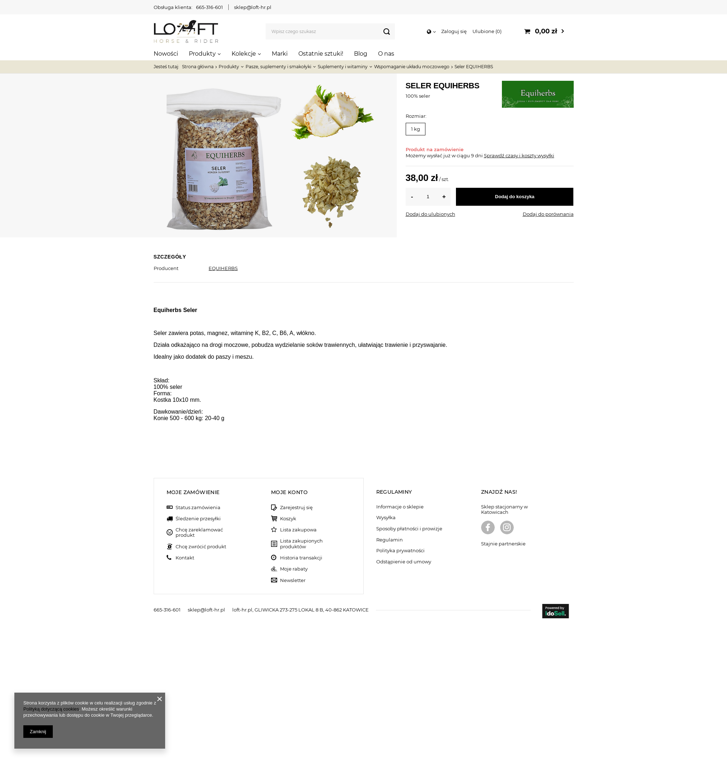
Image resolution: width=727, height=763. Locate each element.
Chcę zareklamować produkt (199, 670)
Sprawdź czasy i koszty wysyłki (519, 155)
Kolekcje (244, 53)
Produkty (202, 53)
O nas (386, 53)
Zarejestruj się (296, 645)
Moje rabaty (294, 706)
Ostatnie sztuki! (320, 53)
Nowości (166, 53)
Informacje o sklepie (400, 644)
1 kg (415, 129)
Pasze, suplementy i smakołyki (278, 66)
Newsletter (293, 718)
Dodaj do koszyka (515, 196)
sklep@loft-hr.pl (252, 7)
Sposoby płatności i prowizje (409, 666)
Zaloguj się (454, 31)
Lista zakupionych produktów (301, 681)
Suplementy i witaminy (343, 66)
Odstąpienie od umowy (403, 699)
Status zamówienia (198, 645)
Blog (360, 53)
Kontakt (185, 695)
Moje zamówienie (193, 630)
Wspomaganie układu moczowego (411, 66)
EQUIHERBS (223, 268)
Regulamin (389, 677)
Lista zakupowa (298, 667)
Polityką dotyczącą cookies (51, 709)
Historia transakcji (301, 695)
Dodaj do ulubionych (430, 214)
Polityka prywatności (400, 688)
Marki (280, 53)
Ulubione (487, 31)
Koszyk (288, 656)
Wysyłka (386, 655)
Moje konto (289, 630)
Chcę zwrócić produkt (201, 684)
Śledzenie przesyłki (198, 656)
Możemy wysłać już (428, 155)
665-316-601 (209, 7)
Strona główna (198, 66)
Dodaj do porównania (548, 214)
